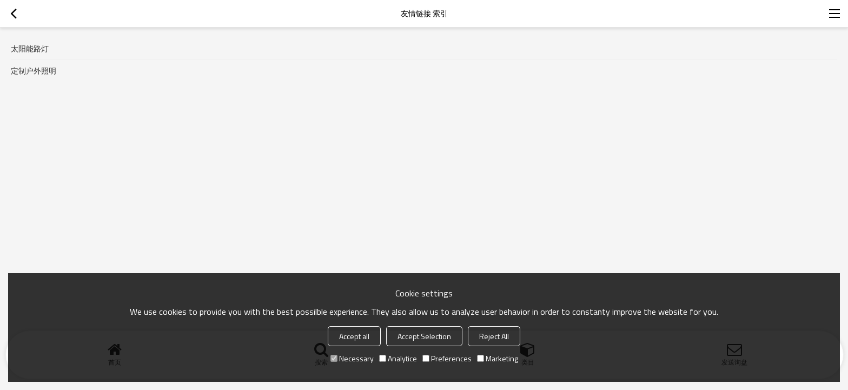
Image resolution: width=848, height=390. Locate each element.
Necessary (352, 358)
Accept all (354, 336)
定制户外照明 (33, 70)
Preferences (447, 358)
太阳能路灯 (30, 48)
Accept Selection (424, 336)
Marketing (497, 358)
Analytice (398, 358)
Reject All (494, 336)
